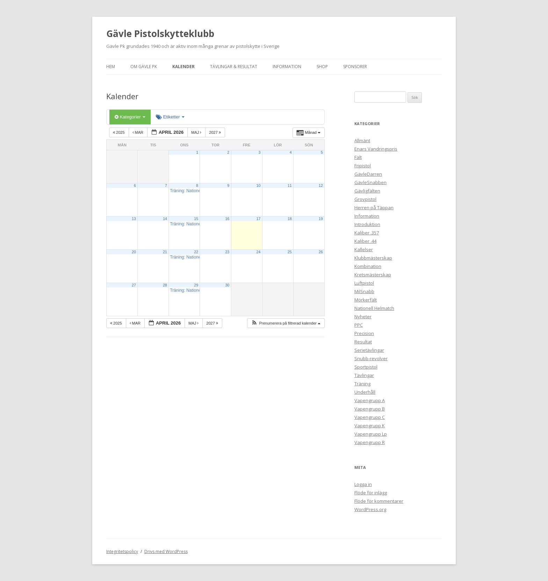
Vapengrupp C (369, 417)
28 (165, 285)
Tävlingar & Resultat (233, 67)
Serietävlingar (369, 350)
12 (321, 185)
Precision (364, 333)
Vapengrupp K (369, 425)
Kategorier (130, 116)
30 (227, 285)
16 (227, 219)
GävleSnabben (370, 182)
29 (196, 285)
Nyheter (363, 316)
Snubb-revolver (371, 358)
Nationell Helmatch (374, 308)
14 (165, 219)
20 (134, 252)
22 (196, 252)
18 (290, 219)
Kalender (183, 67)
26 (321, 252)
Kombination (367, 266)
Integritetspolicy (122, 551)
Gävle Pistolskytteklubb (160, 33)
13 (134, 219)
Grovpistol (365, 199)
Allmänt (362, 140)
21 (165, 252)
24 (259, 252)
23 (227, 252)
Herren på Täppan (374, 207)
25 (290, 252)
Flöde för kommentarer (378, 501)
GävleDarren (368, 174)
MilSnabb (364, 291)
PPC (358, 325)
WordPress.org (370, 509)
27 (134, 285)
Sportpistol (365, 367)
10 (259, 185)
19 (321, 219)
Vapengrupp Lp (370, 434)
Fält (358, 157)
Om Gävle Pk (143, 67)
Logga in (363, 484)
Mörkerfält (365, 300)
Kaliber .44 (365, 241)
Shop (322, 67)
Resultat (363, 342)
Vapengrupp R (369, 442)
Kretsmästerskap (372, 274)
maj (196, 132)
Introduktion (367, 224)
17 (259, 219)
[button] (285, 323)
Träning (362, 383)
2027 (215, 132)
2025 (119, 132)
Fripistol (362, 165)
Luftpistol (364, 283)
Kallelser (363, 249)
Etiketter (170, 116)
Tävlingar (364, 375)
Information (287, 67)
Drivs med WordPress (166, 551)
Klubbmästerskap (373, 258)
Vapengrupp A (369, 400)
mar (138, 132)
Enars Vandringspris (375, 149)
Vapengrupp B (369, 409)
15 (196, 219)
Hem (110, 67)
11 (290, 185)
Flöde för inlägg (370, 492)
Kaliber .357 (366, 233)
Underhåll (364, 392)
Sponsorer (355, 67)
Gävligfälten (367, 191)
